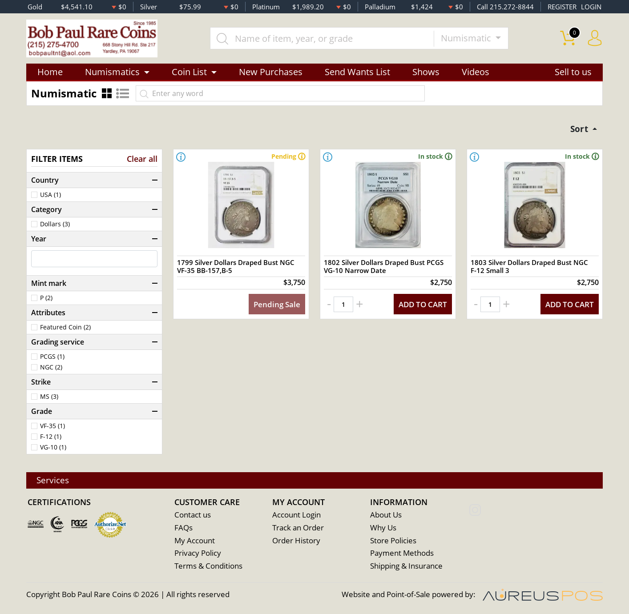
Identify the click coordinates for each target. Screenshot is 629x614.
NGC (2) (51, 368)
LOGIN (591, 6)
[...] (323, 39)
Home (50, 72)
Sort (579, 130)
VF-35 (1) (52, 427)
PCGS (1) (52, 358)
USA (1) (50, 196)
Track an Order (298, 528)
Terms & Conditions (208, 567)
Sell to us (573, 72)
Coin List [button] (189, 72)
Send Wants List (357, 72)
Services (54, 480)
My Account (194, 541)
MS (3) (49, 398)
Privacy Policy (197, 554)
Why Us (383, 528)
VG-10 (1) (53, 448)
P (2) (46, 299)
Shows (425, 72)
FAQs (183, 528)
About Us (386, 515)
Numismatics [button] (112, 72)
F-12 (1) (50, 438)
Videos (475, 72)
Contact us (192, 515)
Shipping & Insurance (406, 567)
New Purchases (270, 72)
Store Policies (393, 541)
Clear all (142, 160)
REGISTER (562, 6)
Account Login (296, 515)
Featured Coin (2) (65, 328)
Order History (296, 541)
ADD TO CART (421, 308)
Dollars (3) (55, 225)
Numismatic (468, 38)
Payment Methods (402, 554)
